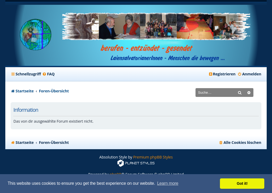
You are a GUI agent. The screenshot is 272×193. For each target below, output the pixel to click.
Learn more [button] (167, 183)
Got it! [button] (242, 183)
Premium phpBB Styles (153, 157)
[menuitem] (48, 74)
